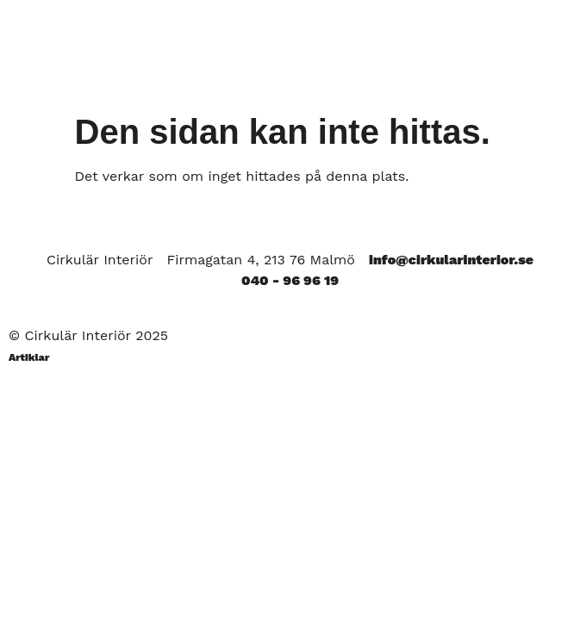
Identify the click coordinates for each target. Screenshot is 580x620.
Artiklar (29, 357)
